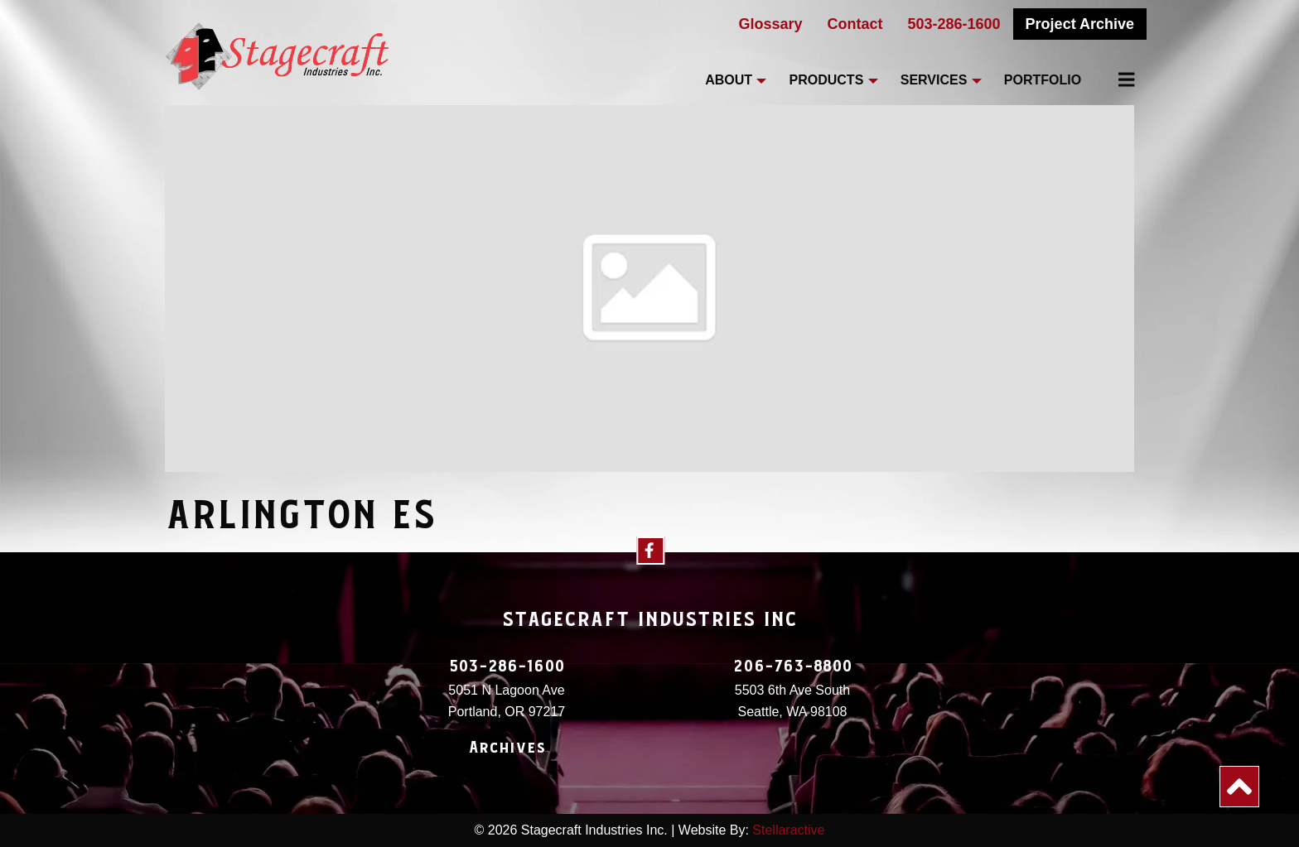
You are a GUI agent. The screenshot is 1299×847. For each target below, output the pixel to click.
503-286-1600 (954, 24)
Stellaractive (788, 830)
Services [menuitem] (934, 80)
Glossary (770, 24)
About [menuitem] (728, 80)
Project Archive (1080, 24)
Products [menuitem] (827, 80)
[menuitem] (1116, 79)
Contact (855, 24)
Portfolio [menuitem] (1042, 80)
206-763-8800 (792, 666)
